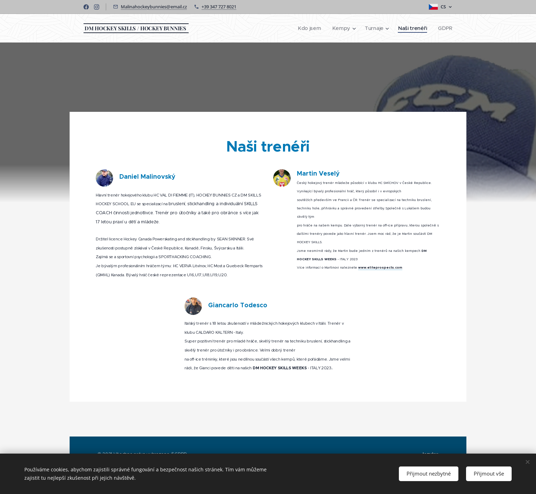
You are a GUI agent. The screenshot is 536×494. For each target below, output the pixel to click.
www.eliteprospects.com (380, 267)
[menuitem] (308, 28)
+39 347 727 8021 (219, 6)
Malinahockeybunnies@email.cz (154, 6)
